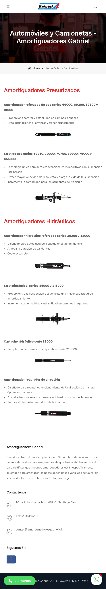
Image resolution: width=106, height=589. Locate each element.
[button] (20, 580)
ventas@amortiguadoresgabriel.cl (39, 529)
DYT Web (81, 581)
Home (34, 68)
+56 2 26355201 (27, 516)
